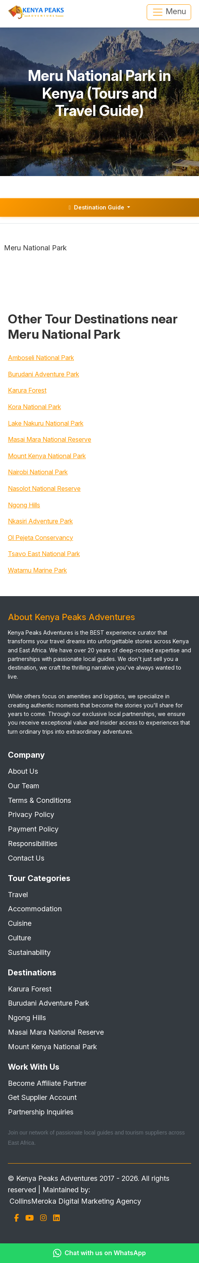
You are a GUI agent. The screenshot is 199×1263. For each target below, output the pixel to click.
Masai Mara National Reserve (49, 439)
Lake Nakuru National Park (45, 423)
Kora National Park (34, 407)
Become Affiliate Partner (47, 1083)
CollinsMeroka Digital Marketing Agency (75, 1201)
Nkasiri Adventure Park (40, 521)
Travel (18, 894)
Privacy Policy (31, 814)
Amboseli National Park (41, 358)
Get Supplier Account (42, 1097)
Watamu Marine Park (37, 570)
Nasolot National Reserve (44, 488)
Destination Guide (97, 207)
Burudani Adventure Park (43, 374)
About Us (23, 771)
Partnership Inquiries (41, 1112)
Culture (19, 938)
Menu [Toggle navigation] (169, 12)
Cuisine (19, 923)
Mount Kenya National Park (47, 456)
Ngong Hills (24, 505)
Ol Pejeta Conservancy (40, 538)
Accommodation (35, 909)
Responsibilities (32, 843)
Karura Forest (27, 390)
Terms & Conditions (39, 800)
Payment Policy (33, 829)
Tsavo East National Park (44, 554)
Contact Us (26, 858)
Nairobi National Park (38, 472)
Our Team (23, 786)
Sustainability (29, 952)
